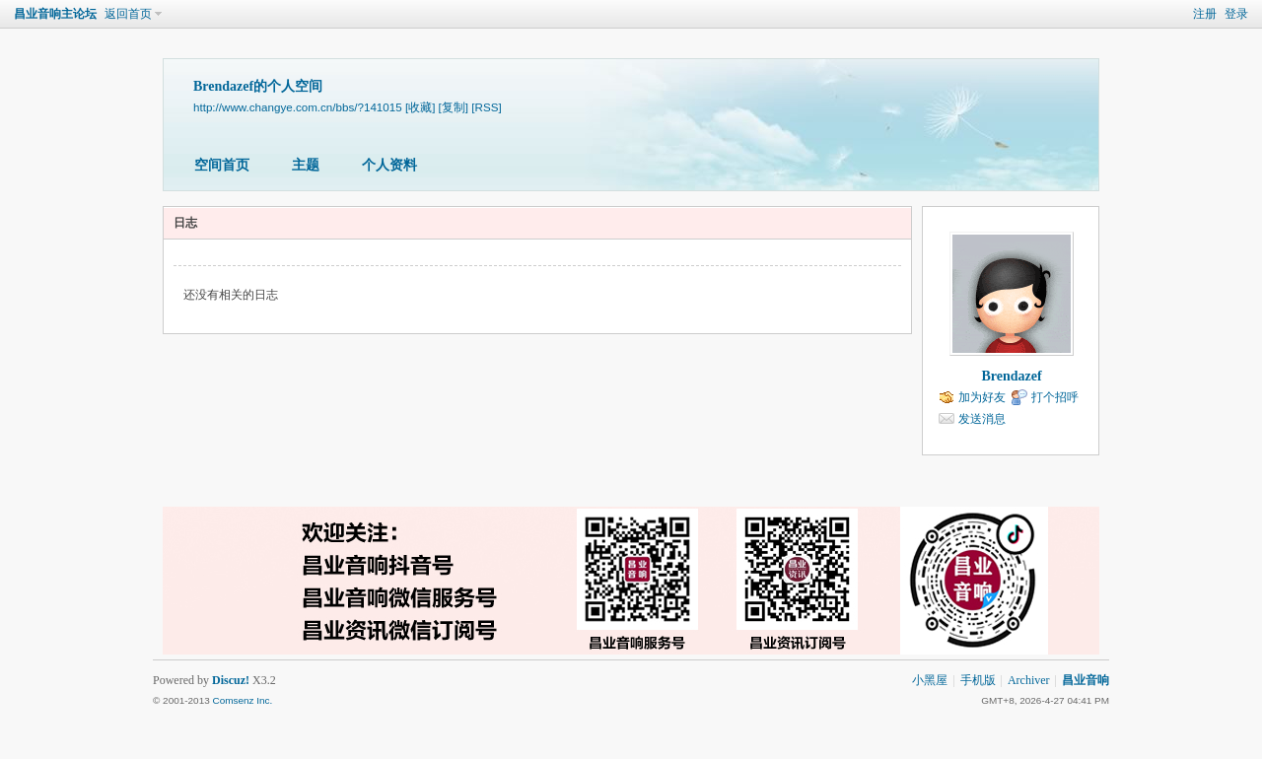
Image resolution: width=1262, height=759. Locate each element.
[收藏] (420, 107)
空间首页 (221, 165)
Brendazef (1011, 376)
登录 (1236, 14)
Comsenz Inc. (242, 700)
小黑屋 (929, 680)
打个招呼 (1055, 397)
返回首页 (128, 14)
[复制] (453, 107)
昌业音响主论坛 (55, 14)
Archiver (1029, 680)
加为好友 (982, 397)
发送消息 (982, 419)
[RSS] (486, 107)
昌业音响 (1085, 680)
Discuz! (230, 680)
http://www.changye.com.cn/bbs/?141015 (297, 107)
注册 (1205, 14)
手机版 (978, 680)
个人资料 (389, 165)
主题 (305, 165)
